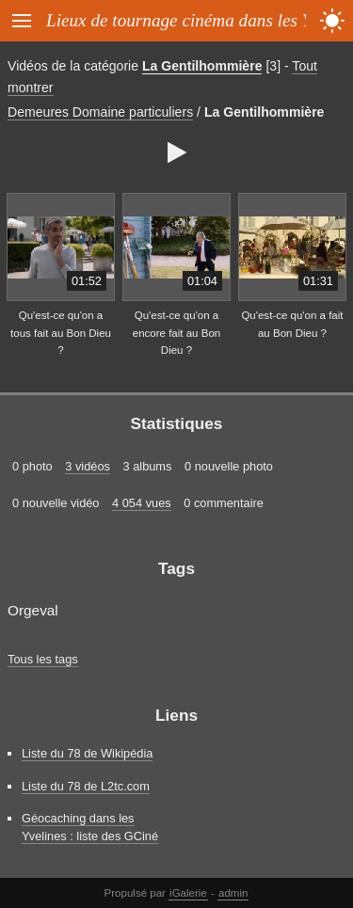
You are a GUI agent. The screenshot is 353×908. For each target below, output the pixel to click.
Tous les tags (43, 659)
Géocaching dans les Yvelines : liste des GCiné (90, 827)
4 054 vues (141, 503)
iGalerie (188, 893)
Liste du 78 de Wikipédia (87, 753)
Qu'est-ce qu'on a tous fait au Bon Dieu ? (60, 333)
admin (233, 893)
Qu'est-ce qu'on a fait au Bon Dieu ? (292, 324)
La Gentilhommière (202, 65)
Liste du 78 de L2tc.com (86, 786)
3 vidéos (87, 466)
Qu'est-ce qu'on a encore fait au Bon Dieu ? (176, 333)
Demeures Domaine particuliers (100, 111)
